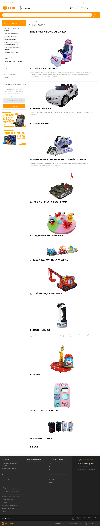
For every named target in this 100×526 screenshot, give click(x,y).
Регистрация (10, 2)
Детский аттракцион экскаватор (46, 294)
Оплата (51, 482)
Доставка (51, 470)
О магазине (52, 476)
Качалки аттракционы (41, 109)
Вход (3, 2)
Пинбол (34, 447)
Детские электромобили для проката (48, 202)
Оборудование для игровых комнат (48, 235)
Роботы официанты (40, 330)
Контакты (51, 479)
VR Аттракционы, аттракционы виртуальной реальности (58, 159)
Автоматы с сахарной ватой (44, 411)
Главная (51, 463)
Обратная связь (8, 523)
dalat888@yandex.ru (89, 464)
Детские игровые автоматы (43, 68)
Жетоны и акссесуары (41, 438)
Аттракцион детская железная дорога (49, 260)
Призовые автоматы (40, 123)
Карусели (35, 374)
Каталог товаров (14, 23)
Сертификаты (52, 473)
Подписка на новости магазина (15, 85)
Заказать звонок (91, 3)
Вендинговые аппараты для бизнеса (48, 32)
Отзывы (51, 466)
